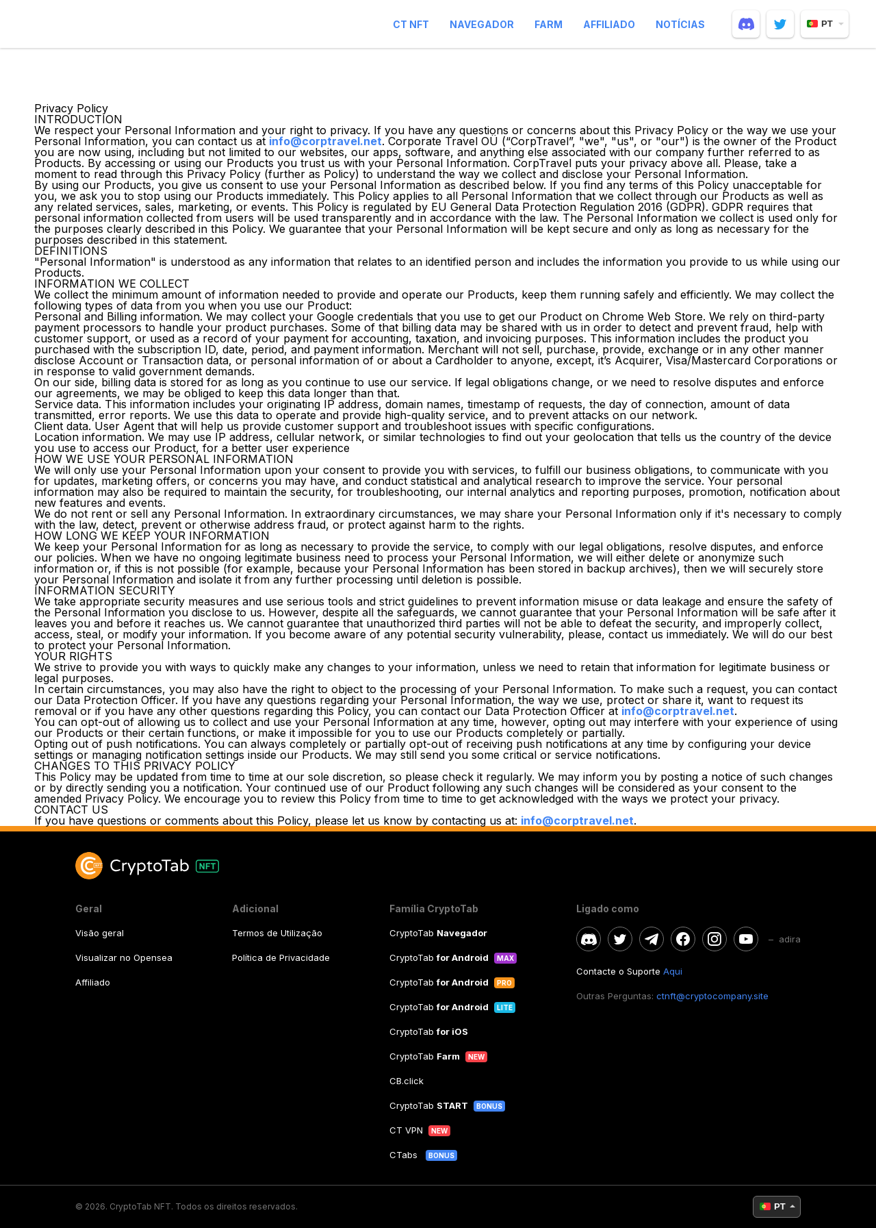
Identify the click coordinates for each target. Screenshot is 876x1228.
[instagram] (714, 939)
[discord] (746, 24)
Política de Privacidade (281, 957)
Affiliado (609, 24)
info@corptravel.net (325, 141)
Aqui (672, 971)
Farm (548, 24)
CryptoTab (438, 932)
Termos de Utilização (277, 932)
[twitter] (780, 24)
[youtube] (746, 939)
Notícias (680, 24)
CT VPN (406, 1130)
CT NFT (411, 24)
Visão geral (99, 932)
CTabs (404, 1154)
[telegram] (651, 939)
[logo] (114, 24)
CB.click (406, 1080)
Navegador (482, 24)
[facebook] (683, 939)
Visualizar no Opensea (123, 957)
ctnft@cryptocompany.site (712, 995)
